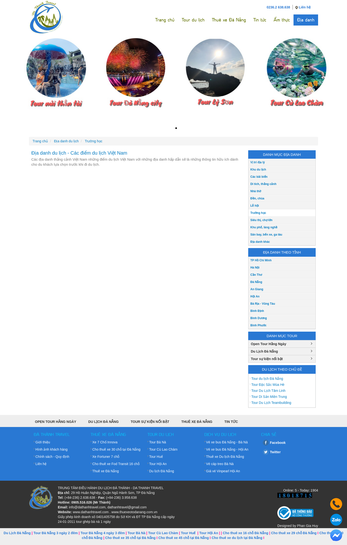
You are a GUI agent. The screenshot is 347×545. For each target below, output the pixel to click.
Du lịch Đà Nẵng (161, 471)
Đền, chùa (257, 198)
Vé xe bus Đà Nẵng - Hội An (227, 449)
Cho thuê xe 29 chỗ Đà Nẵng (294, 533)
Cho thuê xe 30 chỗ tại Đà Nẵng (116, 449)
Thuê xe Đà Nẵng (229, 20)
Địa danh (305, 20)
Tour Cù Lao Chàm (163, 449)
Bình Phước (258, 325)
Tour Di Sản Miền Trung (269, 397)
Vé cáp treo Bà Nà (220, 464)
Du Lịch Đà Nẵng (264, 351)
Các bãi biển (258, 176)
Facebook (278, 443)
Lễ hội (254, 205)
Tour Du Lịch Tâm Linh (268, 391)
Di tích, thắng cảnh (263, 184)
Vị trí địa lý (257, 162)
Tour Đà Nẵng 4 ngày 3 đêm (102, 533)
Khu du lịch (258, 169)
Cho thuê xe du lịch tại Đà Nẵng (237, 538)
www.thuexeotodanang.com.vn (134, 512)
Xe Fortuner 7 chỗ (105, 457)
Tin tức (259, 20)
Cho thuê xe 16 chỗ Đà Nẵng (245, 533)
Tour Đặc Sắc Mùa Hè (267, 385)
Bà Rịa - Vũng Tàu (262, 303)
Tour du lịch (193, 20)
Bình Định (257, 311)
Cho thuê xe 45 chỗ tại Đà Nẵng (183, 538)
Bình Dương (258, 318)
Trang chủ (164, 20)
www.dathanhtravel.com (91, 512)
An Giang (256, 289)
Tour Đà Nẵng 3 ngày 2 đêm (55, 533)
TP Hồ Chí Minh (261, 260)
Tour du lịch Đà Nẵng (267, 379)
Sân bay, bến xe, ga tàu (266, 234)
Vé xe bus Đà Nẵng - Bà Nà (227, 442)
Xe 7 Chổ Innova (105, 442)
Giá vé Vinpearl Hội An (223, 471)
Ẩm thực (282, 20)
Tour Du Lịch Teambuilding (271, 403)
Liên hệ (305, 7)
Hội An (255, 296)
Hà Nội (255, 267)
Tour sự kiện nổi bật (267, 359)
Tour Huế (156, 457)
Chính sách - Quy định (52, 457)
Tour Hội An (158, 464)
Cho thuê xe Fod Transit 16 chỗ (116, 464)
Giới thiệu (42, 442)
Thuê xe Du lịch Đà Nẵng (225, 457)
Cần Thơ (256, 274)
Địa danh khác (260, 241)
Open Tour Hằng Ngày (268, 344)
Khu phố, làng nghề (263, 227)
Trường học (258, 213)
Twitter (275, 452)
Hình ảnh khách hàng (51, 449)
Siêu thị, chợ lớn (261, 220)
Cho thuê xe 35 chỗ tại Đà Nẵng (130, 538)
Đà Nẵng (256, 282)
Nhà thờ (255, 191)
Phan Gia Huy (307, 526)
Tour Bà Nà (157, 442)
